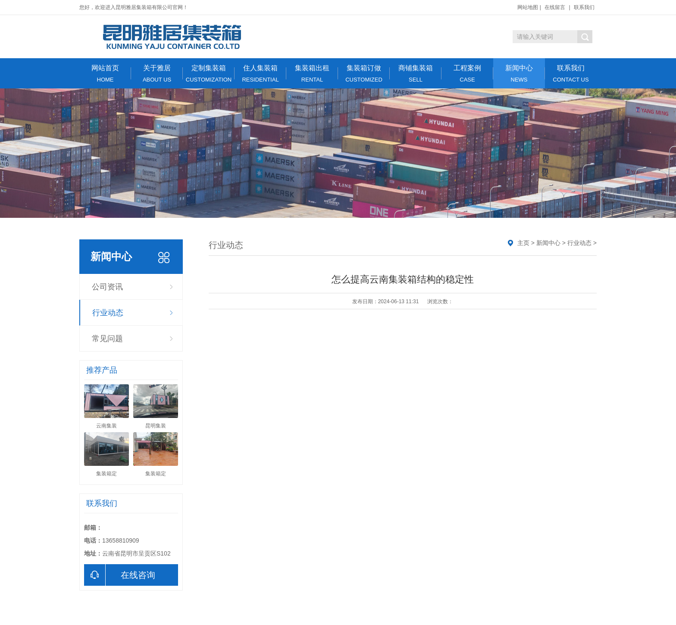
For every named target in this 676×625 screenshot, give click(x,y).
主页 (523, 242)
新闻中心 (519, 73)
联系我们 (584, 7)
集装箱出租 (312, 73)
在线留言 (555, 7)
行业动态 (107, 312)
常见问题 (107, 338)
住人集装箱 (260, 73)
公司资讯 (107, 287)
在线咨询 (119, 575)
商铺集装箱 (415, 73)
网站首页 (105, 73)
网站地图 (527, 7)
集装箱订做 (364, 73)
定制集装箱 (209, 73)
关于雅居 (157, 73)
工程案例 (467, 73)
